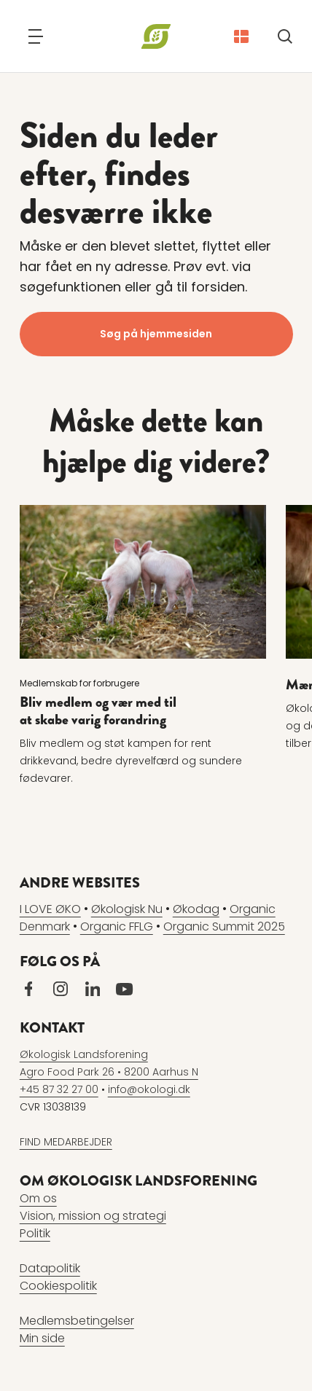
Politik (35, 1233)
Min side (42, 1338)
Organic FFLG (116, 926)
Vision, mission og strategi (93, 1215)
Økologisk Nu (127, 909)
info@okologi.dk (149, 1089)
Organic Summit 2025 (224, 926)
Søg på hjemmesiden (156, 333)
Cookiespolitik (58, 1285)
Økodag (196, 909)
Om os (38, 1198)
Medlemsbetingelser (77, 1320)
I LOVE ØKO (50, 909)
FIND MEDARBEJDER (66, 1142)
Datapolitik (50, 1268)
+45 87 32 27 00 (59, 1089)
